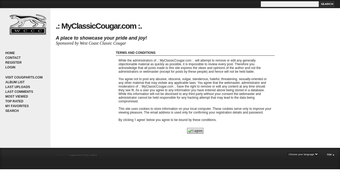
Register (13, 62)
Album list (15, 82)
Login (10, 67)
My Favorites (17, 106)
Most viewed (16, 96)
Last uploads (17, 87)
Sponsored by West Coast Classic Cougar (91, 43)
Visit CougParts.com (23, 77)
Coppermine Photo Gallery (83, 155)
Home (10, 53)
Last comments (19, 92)
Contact (13, 58)
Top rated (14, 101)
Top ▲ (331, 154)
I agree (195, 131)
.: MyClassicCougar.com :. (99, 25)
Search (12, 111)
